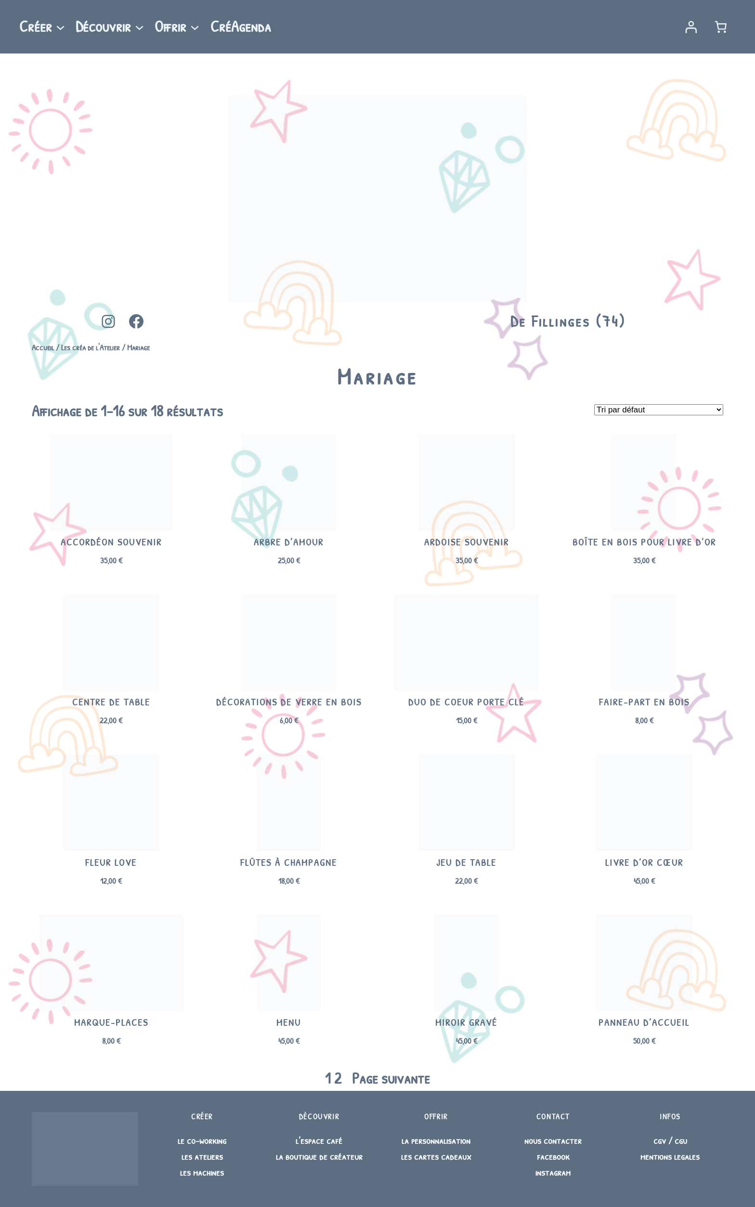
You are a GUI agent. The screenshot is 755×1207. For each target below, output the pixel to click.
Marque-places (111, 1022)
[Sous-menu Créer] (60, 26)
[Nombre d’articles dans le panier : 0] (721, 27)
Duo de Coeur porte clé (466, 702)
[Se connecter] (691, 27)
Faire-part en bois (644, 702)
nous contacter (553, 1140)
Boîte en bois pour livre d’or (644, 542)
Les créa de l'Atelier (90, 347)
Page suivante (391, 1078)
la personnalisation (436, 1140)
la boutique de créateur (319, 1156)
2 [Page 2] (337, 1078)
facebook (553, 1156)
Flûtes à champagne (288, 862)
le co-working (202, 1140)
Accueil (43, 347)
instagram (553, 1172)
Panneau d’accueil (644, 1022)
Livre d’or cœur (644, 862)
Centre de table (111, 702)
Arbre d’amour (289, 542)
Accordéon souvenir (111, 542)
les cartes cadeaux (436, 1156)
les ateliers (202, 1156)
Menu (288, 1022)
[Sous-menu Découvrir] (139, 26)
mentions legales (670, 1156)
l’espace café (319, 1140)
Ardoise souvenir (466, 542)
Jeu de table (466, 862)
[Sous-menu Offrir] (194, 26)
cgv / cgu (670, 1140)
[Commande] (658, 409)
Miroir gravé (466, 1022)
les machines (202, 1172)
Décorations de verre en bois (289, 702)
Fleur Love (111, 862)
